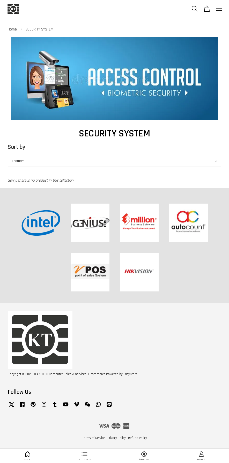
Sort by (16, 147)
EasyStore (130, 374)
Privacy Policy (116, 438)
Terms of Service (93, 438)
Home (12, 29)
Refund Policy (137, 438)
